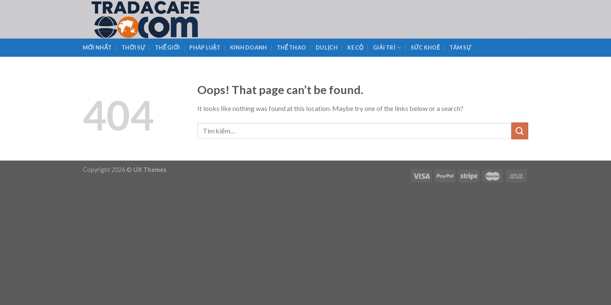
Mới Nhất (97, 47)
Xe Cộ (355, 47)
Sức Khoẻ (425, 47)
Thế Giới (167, 47)
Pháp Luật (204, 47)
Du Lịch (327, 47)
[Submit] (519, 130)
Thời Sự (133, 47)
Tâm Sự (460, 47)
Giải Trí (387, 48)
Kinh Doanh (248, 47)
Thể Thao (291, 47)
